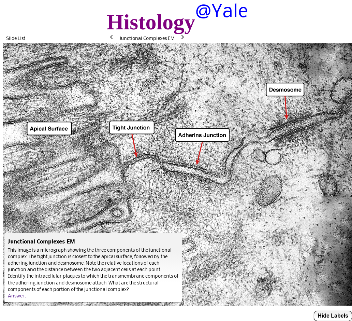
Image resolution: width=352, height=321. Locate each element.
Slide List (15, 38)
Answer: (17, 295)
